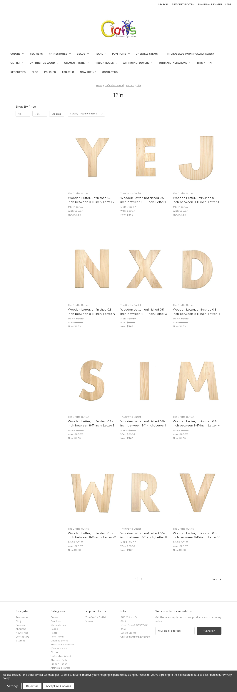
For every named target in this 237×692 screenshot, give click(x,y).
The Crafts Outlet (96, 617)
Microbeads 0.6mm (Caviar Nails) (192, 53)
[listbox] (92, 113)
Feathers (36, 53)
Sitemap (21, 640)
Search (163, 4)
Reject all (32, 686)
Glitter (17, 62)
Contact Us (110, 72)
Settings (13, 686)
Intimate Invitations (175, 62)
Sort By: (74, 113)
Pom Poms (121, 53)
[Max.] (39, 114)
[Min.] (23, 114)
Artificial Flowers (138, 62)
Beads (83, 53)
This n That (204, 62)
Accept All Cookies (58, 686)
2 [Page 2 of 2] (142, 579)
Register (216, 4)
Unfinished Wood (44, 62)
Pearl (100, 53)
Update (56, 113)
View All (90, 621)
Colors (17, 53)
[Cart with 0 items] (228, 4)
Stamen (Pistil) (76, 62)
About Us (68, 72)
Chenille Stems (148, 53)
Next (216, 579)
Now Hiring (88, 72)
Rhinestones (60, 53)
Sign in (202, 4)
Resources (18, 72)
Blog (34, 72)
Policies (50, 72)
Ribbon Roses (106, 62)
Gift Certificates (183, 4)
